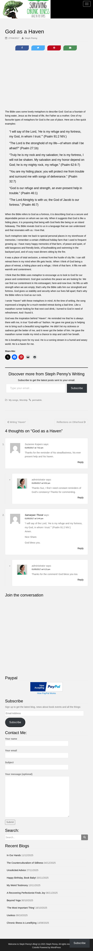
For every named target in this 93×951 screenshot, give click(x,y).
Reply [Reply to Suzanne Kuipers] (81, 462)
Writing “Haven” (16, 422)
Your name (36, 741)
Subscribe (77, 388)
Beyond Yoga (14, 900)
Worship (23, 400)
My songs (13, 400)
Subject (36, 764)
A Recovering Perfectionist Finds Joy (26, 892)
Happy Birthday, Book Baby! (21, 877)
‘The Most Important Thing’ (21, 907)
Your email (36, 753)
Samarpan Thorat (34, 515)
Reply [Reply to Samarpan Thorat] (81, 548)
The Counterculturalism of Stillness (25, 862)
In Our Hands (14, 855)
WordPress (56, 947)
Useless (11, 915)
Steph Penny (31, 38)
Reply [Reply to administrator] (81, 497)
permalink (36, 400)
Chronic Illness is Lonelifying (22, 922)
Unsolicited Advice (16, 870)
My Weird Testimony (17, 885)
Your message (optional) (37, 776)
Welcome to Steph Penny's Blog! (23, 944)
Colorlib (35, 947)
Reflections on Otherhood (71, 422)
